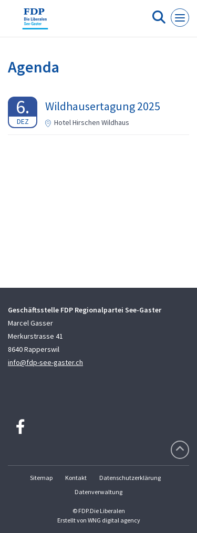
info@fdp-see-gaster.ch (45, 362)
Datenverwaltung (98, 492)
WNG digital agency (114, 520)
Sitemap (41, 478)
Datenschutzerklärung (130, 478)
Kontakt (76, 478)
